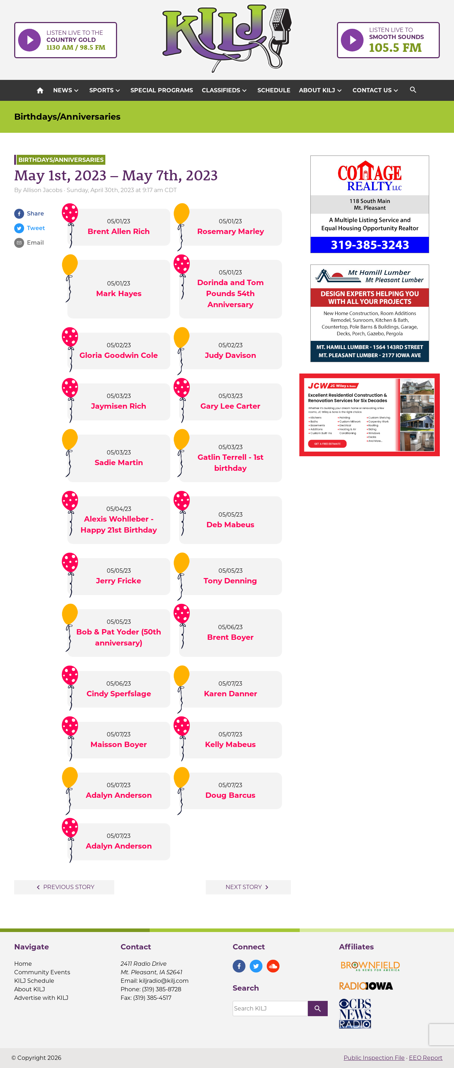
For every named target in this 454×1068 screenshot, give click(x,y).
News (67, 90)
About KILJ (321, 90)
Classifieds (225, 90)
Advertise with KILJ (41, 998)
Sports (105, 90)
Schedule (274, 90)
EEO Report (426, 1058)
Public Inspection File (374, 1058)
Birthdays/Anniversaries (67, 116)
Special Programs (162, 90)
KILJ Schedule (34, 980)
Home (23, 963)
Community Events (42, 972)
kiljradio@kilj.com (164, 980)
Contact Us (376, 90)
